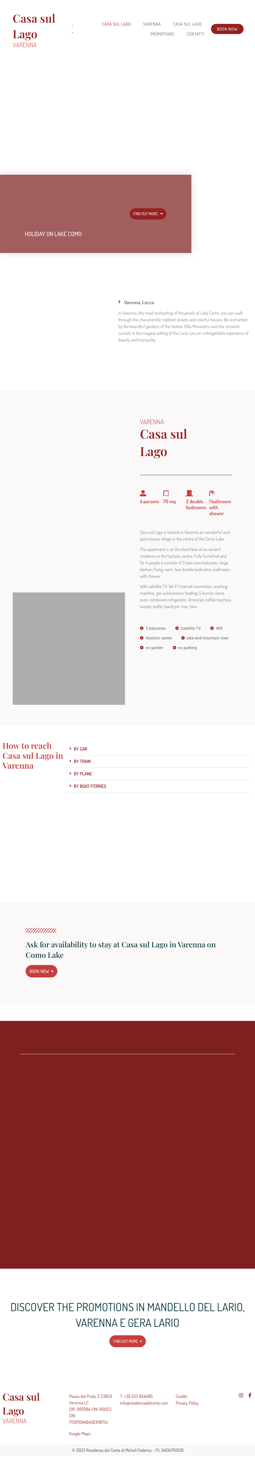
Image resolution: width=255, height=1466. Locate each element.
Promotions (162, 34)
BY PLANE (83, 773)
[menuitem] (72, 25)
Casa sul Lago (116, 24)
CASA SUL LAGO (187, 24)
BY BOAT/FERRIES (90, 786)
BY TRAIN (82, 761)
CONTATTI (195, 34)
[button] (17, 500)
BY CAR (80, 749)
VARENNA (152, 24)
